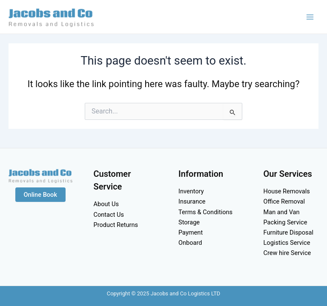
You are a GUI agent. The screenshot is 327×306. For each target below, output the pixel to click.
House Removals (287, 191)
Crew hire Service (287, 253)
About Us (106, 204)
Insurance (192, 201)
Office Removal (284, 201)
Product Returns (116, 225)
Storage (189, 222)
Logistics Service (287, 242)
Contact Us (109, 214)
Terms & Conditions (205, 212)
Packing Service (285, 222)
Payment (190, 232)
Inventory (191, 191)
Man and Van (282, 212)
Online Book (40, 194)
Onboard (190, 242)
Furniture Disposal (289, 232)
